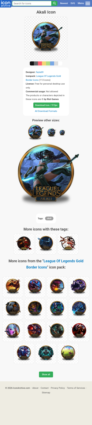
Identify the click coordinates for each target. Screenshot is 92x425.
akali (49, 218)
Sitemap (46, 392)
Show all (46, 374)
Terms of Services (76, 388)
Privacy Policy (58, 388)
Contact (45, 388)
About (35, 388)
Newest (64, 3)
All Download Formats (46, 111)
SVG (73, 3)
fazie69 (39, 72)
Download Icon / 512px (46, 105)
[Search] (54, 3)
